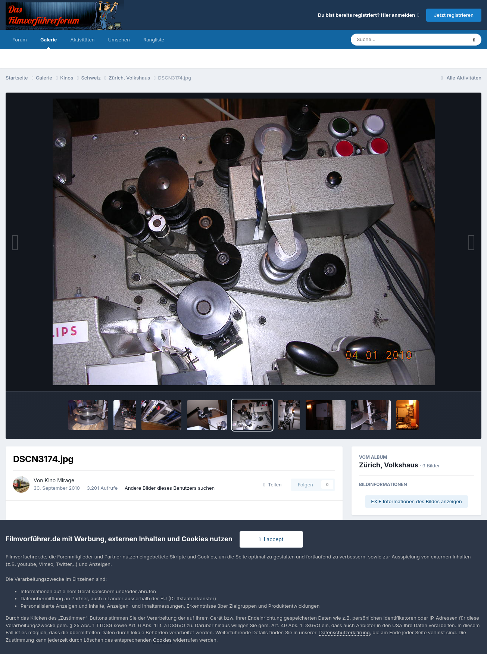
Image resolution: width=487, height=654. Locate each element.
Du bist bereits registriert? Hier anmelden (368, 15)
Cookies (162, 640)
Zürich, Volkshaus (388, 465)
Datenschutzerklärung (344, 632)
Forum (19, 40)
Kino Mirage (60, 480)
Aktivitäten (83, 40)
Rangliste (153, 40)
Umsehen (119, 40)
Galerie (48, 43)
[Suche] (394, 40)
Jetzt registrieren (454, 15)
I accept (271, 539)
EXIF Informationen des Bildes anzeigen (416, 501)
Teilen (272, 485)
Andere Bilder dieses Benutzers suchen (170, 488)
